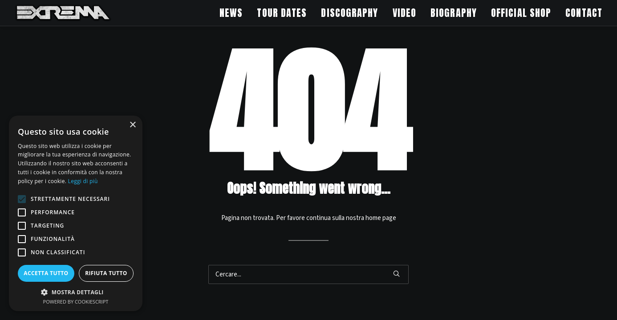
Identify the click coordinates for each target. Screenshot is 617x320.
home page (380, 218)
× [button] (132, 125)
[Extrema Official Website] (63, 13)
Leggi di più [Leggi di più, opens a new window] (83, 181)
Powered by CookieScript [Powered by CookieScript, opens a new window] (76, 301)
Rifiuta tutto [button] (106, 273)
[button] (396, 274)
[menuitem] (234, 13)
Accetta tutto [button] (46, 273)
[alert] (75, 213)
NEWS (231, 12)
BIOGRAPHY (453, 12)
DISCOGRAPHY (349, 12)
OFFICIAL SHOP (521, 12)
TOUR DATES (282, 12)
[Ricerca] (308, 274)
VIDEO (405, 12)
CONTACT (583, 12)
